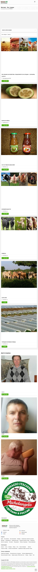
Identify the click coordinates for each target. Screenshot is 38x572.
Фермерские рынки (15, 540)
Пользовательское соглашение (15, 553)
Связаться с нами (6, 530)
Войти (2, 538)
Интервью (10, 546)
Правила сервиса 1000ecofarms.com (18, 555)
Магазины (2, 540)
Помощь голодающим (23, 541)
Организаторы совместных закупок (28, 538)
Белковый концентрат (6, 209)
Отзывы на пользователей (12, 548)
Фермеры (19, 538)
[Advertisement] (19, 20)
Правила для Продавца (5, 553)
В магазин (5, 394)
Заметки (29, 546)
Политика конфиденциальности (27, 553)
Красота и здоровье (4, 541)
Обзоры (14, 546)
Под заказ (5, 80)
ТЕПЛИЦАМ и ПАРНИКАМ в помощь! (9, 341)
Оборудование (16, 541)
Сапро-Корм (4, 297)
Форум (30, 555)
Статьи (6, 546)
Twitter (4, 533)
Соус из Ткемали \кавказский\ (8, 164)
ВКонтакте (23, 530)
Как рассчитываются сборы (6, 555)
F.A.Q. (33, 555)
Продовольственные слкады (24, 540)
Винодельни (32, 540)
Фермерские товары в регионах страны (25, 548)
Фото (17, 546)
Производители (8, 540)
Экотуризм (11, 541)
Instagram (23, 533)
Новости (2, 546)
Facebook (4, 532)
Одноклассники (24, 532)
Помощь (26, 555)
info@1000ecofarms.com (5, 566)
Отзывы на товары (4, 548)
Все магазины (6, 538)
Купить (4, 302)
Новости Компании (22, 546)
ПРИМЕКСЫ (4, 253)
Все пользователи (13, 538)
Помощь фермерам (31, 541)
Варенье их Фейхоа (6, 120)
